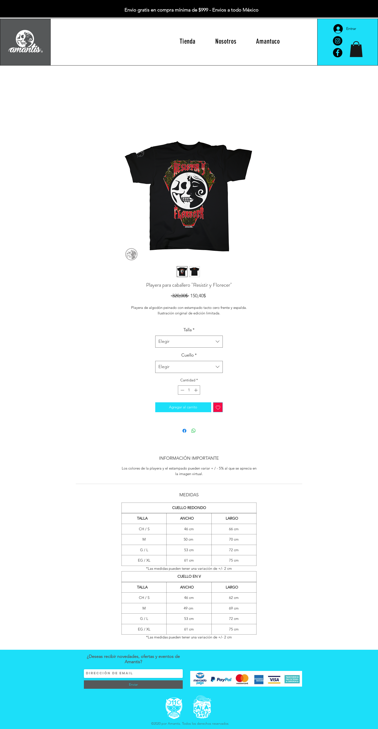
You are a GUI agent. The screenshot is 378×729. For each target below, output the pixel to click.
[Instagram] (337, 41)
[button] (356, 49)
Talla (189, 329)
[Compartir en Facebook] (184, 431)
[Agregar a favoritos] (218, 407)
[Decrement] (182, 390)
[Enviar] (133, 684)
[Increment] (196, 390)
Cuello (189, 355)
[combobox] (189, 342)
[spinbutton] (189, 390)
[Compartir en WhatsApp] (193, 431)
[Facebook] (337, 52)
